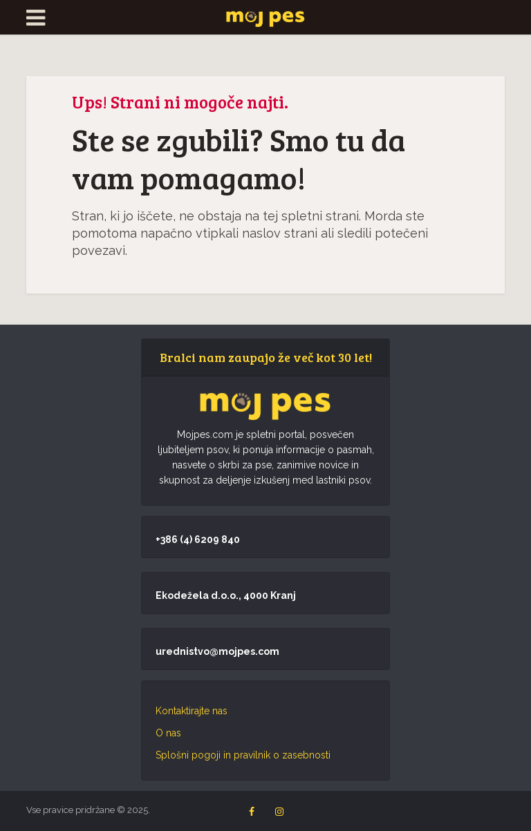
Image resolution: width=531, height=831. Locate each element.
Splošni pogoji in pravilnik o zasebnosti (243, 755)
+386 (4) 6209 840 (198, 539)
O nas (168, 732)
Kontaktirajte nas (191, 710)
